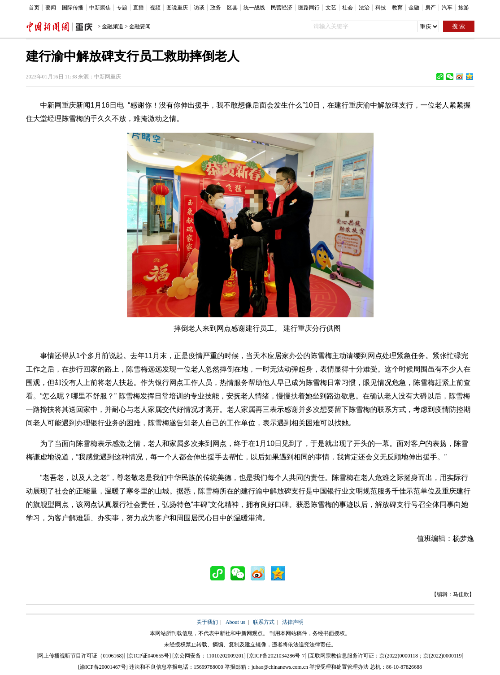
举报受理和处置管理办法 (339, 667)
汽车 (447, 7)
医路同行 (309, 7)
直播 (138, 7)
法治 (364, 7)
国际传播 (72, 7)
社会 (347, 7)
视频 (155, 7)
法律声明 (293, 622)
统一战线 (254, 7)
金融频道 (112, 26)
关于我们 (207, 622)
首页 (34, 7)
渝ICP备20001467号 (103, 667)
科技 (380, 7)
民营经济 (281, 7)
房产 (430, 7)
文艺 (331, 7)
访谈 (199, 7)
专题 (122, 7)
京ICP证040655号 (148, 656)
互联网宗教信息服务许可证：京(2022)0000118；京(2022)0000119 (385, 656)
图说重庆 (177, 7)
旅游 (463, 7)
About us (235, 622)
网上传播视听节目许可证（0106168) (80, 656)
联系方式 (263, 622)
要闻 (50, 7)
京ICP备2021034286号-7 (277, 656)
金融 (414, 7)
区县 (232, 7)
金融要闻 (140, 26)
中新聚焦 (100, 7)
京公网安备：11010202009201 (209, 656)
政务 (215, 7)
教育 (397, 7)
